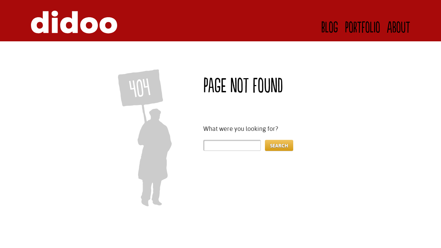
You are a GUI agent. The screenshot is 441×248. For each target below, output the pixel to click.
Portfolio (362, 28)
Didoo (74, 22)
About (398, 28)
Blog (329, 28)
